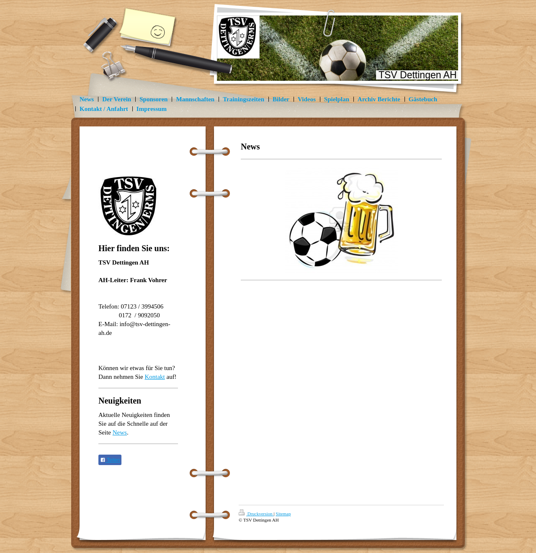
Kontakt (154, 376)
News (120, 432)
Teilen (110, 460)
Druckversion (256, 513)
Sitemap (283, 513)
